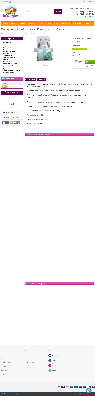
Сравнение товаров (24, 394)
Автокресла (7, 42)
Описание (30, 79)
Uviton (82, 38)
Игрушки (6, 44)
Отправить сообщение (88, 16)
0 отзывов (88, 38)
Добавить (91, 62)
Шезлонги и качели (9, 72)
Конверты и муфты (9, 51)
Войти (84, 1)
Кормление (6, 53)
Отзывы (41, 79)
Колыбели (6, 46)
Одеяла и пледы (8, 65)
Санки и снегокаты (9, 67)
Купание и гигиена (9, 50)
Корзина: (89, 8)
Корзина (76, 394)
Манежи (5, 59)
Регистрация (90, 1)
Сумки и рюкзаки (8, 69)
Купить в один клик (89, 65)
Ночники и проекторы (10, 63)
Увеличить (45, 65)
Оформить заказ (88, 394)
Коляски (5, 48)
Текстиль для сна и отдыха (11, 70)
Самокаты (6, 61)
